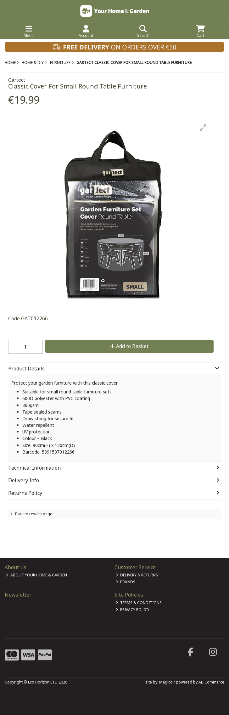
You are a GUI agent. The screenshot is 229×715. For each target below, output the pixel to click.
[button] (203, 128)
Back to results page (33, 514)
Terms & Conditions (139, 602)
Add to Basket (129, 346)
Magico (166, 682)
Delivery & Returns (137, 575)
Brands (126, 582)
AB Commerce (211, 682)
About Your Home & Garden (36, 575)
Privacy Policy (133, 609)
